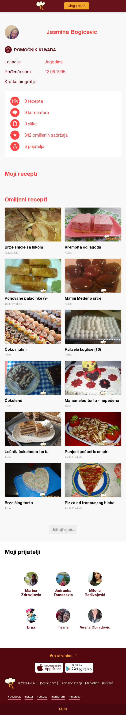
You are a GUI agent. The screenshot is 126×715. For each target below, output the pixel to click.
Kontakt (107, 683)
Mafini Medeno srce (93, 282)
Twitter (29, 696)
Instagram (58, 696)
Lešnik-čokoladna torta (33, 435)
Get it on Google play (79, 668)
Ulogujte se (76, 6)
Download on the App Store (49, 668)
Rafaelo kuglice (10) (93, 333)
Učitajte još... (63, 529)
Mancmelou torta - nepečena (93, 384)
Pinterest (74, 696)
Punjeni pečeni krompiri (93, 435)
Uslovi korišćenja (71, 683)
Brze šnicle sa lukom (33, 231)
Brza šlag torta (33, 486)
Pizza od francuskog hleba (93, 486)
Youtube (42, 696)
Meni (63, 709)
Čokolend (33, 384)
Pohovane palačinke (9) (33, 282)
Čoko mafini (33, 333)
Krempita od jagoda (93, 231)
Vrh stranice (61, 655)
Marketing (92, 683)
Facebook (14, 696)
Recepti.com (10, 683)
